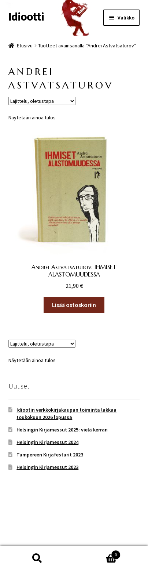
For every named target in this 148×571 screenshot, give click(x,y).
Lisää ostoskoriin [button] (74, 304)
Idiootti (26, 16)
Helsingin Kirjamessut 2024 (47, 442)
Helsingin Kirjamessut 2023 (47, 467)
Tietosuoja (22, 528)
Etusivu (25, 45)
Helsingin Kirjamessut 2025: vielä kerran (62, 429)
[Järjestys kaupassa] (41, 101)
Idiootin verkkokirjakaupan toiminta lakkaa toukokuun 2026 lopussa (66, 413)
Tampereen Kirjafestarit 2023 (49, 454)
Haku (37, 558)
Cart (97, 553)
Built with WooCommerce (73, 528)
